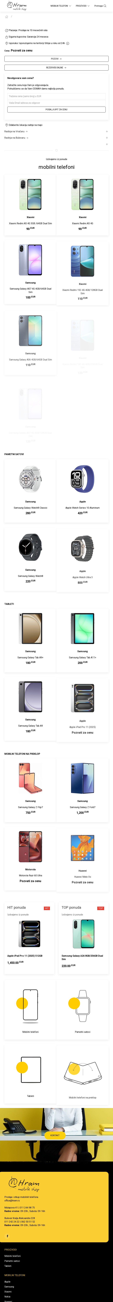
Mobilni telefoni (12, 1256)
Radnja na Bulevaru (16, 137)
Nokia (7, 1296)
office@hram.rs (12, 1200)
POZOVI (56, 58)
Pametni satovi (12, 1261)
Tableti (7, 1266)
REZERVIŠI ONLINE (56, 67)
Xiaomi (7, 1291)
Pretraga (100, 5)
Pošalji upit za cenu (56, 109)
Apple (7, 1281)
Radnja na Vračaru (16, 131)
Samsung (9, 1286)
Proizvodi (83, 5)
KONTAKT (55, 1135)
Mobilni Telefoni (61, 5)
